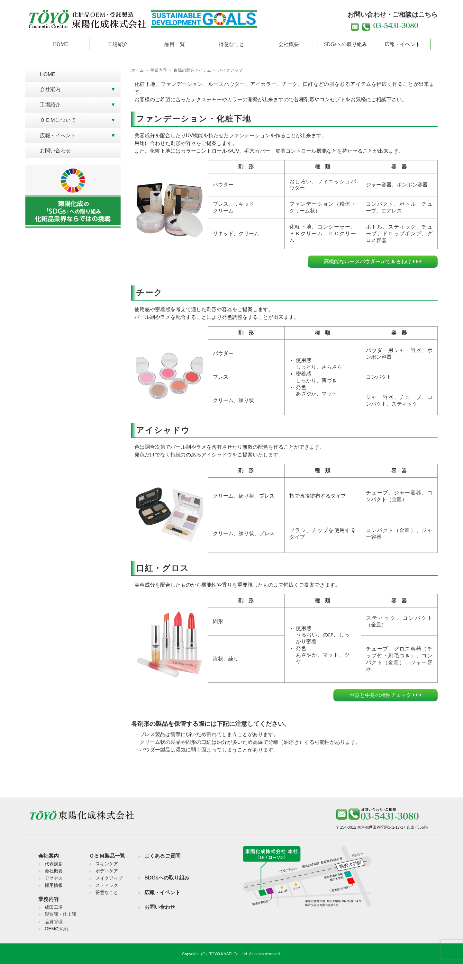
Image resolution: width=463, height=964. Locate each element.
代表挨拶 (54, 863)
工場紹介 (117, 44)
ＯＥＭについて (58, 120)
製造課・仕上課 (60, 914)
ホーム (137, 70)
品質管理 (54, 921)
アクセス (54, 878)
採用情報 (54, 885)
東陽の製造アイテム (192, 70)
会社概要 (288, 44)
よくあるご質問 (162, 856)
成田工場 (54, 907)
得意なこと (231, 44)
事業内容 (158, 70)
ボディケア (106, 870)
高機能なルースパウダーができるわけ (372, 261)
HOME (60, 44)
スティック (106, 885)
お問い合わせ (55, 150)
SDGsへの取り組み (345, 44)
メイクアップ (109, 878)
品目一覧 (174, 44)
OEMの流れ (56, 928)
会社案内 (50, 89)
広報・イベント (403, 44)
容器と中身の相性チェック (385, 695)
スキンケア (106, 863)
